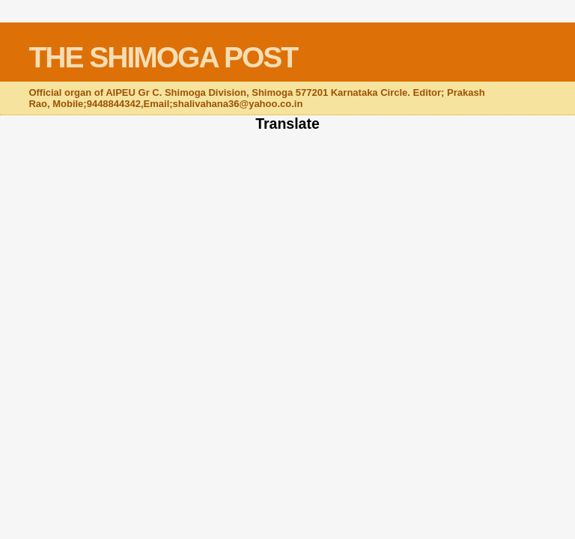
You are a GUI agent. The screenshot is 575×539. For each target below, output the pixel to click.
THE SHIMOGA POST (162, 57)
